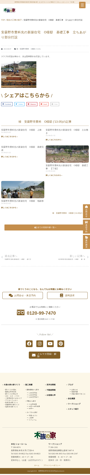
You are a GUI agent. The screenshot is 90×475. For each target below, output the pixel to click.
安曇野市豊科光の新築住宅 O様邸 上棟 (21, 130)
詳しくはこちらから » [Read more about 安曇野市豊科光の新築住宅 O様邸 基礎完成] (9, 157)
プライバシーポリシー (51, 466)
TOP (3, 20)
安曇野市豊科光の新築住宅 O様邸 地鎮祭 (22, 201)
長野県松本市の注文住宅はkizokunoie (51, 472)
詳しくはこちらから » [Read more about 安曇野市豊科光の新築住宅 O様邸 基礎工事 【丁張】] (54, 175)
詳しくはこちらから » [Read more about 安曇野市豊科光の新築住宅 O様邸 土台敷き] (54, 140)
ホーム (36, 466)
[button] (7, 104)
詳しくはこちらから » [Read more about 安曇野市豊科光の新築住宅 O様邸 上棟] (9, 137)
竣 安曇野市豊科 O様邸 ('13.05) (29, 49)
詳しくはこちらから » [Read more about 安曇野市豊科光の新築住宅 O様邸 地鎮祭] (9, 208)
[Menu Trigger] (82, 5)
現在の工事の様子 (14, 20)
